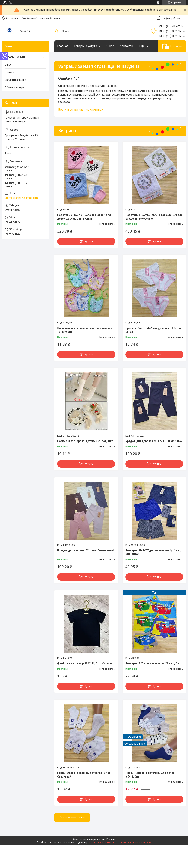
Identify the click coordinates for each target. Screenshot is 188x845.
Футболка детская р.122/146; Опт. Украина (84, 663)
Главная (62, 46)
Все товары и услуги (72, 817)
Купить (89, 241)
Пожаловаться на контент (101, 842)
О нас (110, 46)
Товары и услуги (85, 46)
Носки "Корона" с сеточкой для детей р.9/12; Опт (149, 774)
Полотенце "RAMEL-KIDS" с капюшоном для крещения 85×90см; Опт (154, 216)
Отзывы (9, 72)
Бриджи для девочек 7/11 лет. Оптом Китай (153, 441)
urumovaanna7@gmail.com (21, 197)
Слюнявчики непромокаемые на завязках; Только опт (85, 330)
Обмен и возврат (15, 87)
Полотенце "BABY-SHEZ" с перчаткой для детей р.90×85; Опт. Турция (84, 216)
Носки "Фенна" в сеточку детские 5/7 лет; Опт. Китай (84, 774)
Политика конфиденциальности (134, 842)
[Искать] (56, 31)
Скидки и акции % (15, 79)
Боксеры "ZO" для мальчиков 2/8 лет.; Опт (152, 663)
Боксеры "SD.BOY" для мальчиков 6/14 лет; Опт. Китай (153, 552)
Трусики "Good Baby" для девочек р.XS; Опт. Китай (153, 330)
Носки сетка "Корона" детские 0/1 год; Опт (85, 441)
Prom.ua (110, 839)
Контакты (126, 46)
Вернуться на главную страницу (80, 109)
